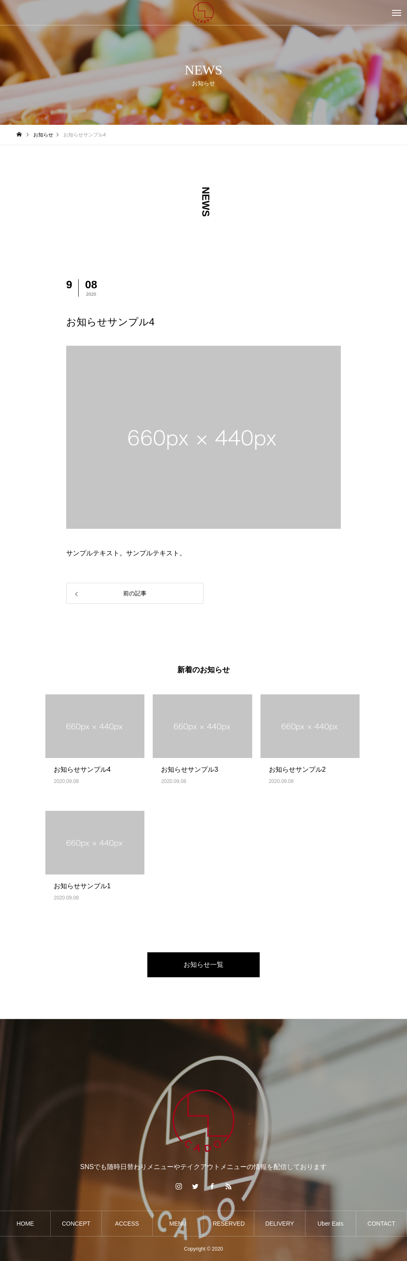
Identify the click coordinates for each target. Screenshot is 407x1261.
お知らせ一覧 (203, 964)
